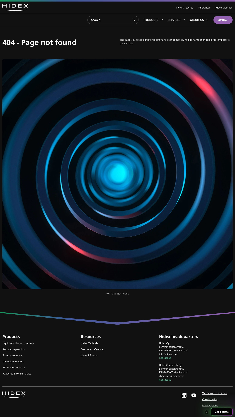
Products (151, 20)
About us (197, 20)
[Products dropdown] (161, 20)
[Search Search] (134, 20)
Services (174, 20)
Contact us (165, 357)
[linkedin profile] (184, 395)
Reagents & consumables (16, 373)
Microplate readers (13, 361)
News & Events (89, 355)
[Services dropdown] (184, 20)
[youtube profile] (193, 395)
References (204, 7)
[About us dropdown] (207, 20)
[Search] (113, 20)
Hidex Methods (224, 7)
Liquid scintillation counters (18, 343)
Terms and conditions (214, 393)
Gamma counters (12, 355)
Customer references (93, 349)
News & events (184, 7)
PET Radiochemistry (13, 367)
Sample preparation (13, 349)
